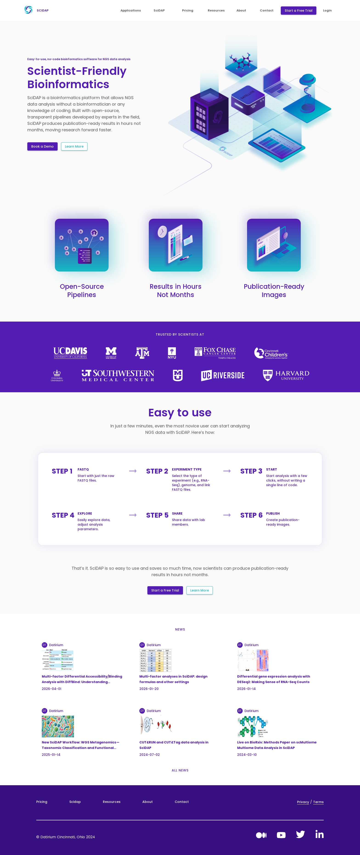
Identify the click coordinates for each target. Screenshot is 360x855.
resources (216, 10)
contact (266, 10)
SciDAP (159, 10)
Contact (182, 801)
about (241, 10)
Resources (112, 801)
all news (180, 770)
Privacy (303, 802)
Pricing (41, 801)
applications (131, 10)
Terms (318, 802)
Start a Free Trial (298, 10)
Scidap (75, 801)
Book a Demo (42, 146)
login (327, 10)
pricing (187, 10)
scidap (35, 10)
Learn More (74, 146)
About (147, 801)
